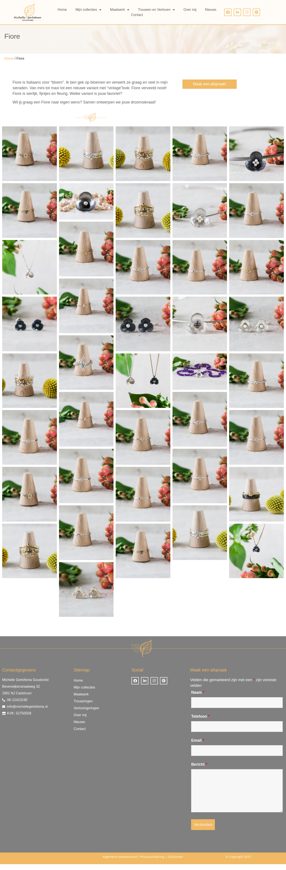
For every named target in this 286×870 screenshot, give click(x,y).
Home (62, 9)
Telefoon (200, 722)
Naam (197, 698)
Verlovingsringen (86, 714)
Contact (137, 15)
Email (197, 746)
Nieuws (210, 9)
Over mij (190, 9)
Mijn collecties (88, 9)
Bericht (199, 770)
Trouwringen (83, 707)
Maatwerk (119, 9)
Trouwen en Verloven (156, 9)
